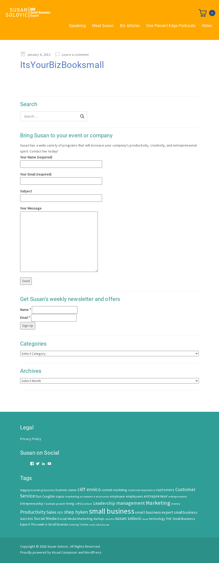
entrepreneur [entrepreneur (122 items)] (156, 496)
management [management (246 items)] (130, 503)
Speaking (77, 25)
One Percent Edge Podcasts (170, 25)
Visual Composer (64, 552)
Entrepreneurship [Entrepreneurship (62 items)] (31, 504)
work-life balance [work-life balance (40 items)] (99, 524)
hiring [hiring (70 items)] (70, 504)
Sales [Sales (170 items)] (51, 512)
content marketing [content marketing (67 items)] (114, 490)
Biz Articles (130, 25)
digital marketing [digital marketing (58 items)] (67, 496)
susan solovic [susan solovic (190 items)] (128, 518)
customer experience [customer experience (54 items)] (141, 490)
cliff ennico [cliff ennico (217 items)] (89, 489)
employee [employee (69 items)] (117, 496)
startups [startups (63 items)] (98, 519)
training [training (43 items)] (73, 524)
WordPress (92, 552)
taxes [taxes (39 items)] (145, 519)
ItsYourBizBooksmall (62, 65)
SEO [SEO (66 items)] (60, 512)
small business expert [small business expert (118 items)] (154, 512)
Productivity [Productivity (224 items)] (33, 512)
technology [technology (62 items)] (157, 519)
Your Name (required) (61, 160)
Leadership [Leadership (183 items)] (104, 503)
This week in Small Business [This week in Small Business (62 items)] (49, 524)
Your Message (59, 239)
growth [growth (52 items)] (60, 503)
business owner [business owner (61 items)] (66, 490)
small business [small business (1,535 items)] (111, 511)
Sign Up (27, 325)
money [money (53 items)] (175, 503)
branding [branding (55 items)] (37, 490)
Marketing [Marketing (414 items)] (158, 502)
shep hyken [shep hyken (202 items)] (76, 512)
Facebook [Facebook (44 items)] (49, 503)
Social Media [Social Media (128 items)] (45, 518)
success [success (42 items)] (109, 519)
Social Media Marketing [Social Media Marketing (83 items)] (75, 518)
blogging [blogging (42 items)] (25, 490)
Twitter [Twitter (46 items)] (83, 524)
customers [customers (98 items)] (165, 489)
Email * (25, 317)
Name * (25, 309)
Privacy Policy (30, 439)
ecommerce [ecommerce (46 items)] (87, 496)
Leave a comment (75, 54)
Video (207, 25)
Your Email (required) (61, 177)
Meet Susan (102, 25)
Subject (61, 194)
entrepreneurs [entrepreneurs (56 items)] (177, 496)
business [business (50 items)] (49, 490)
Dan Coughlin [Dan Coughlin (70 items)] (45, 496)
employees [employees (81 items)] (134, 496)
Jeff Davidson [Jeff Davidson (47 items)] (83, 503)
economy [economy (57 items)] (102, 496)
